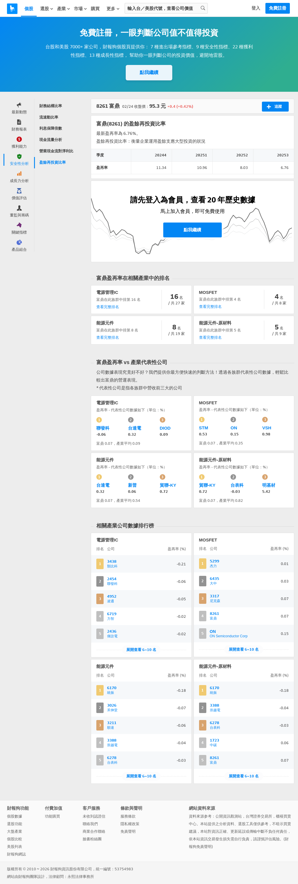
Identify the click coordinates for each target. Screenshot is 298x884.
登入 (255, 8)
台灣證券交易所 (259, 816)
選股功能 (14, 824)
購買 (95, 8)
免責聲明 (128, 831)
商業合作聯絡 (94, 831)
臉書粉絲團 (92, 839)
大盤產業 (14, 831)
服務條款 (128, 816)
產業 (63, 8)
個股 (28, 8)
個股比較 (14, 839)
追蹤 (274, 106)
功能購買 (52, 816)
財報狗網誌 (16, 854)
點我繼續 (149, 72)
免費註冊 (277, 8)
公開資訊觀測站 (228, 816)
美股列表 (14, 846)
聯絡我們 (90, 824)
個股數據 (14, 816)
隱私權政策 (129, 824)
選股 (47, 8)
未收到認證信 (94, 816)
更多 (113, 8)
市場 (80, 8)
